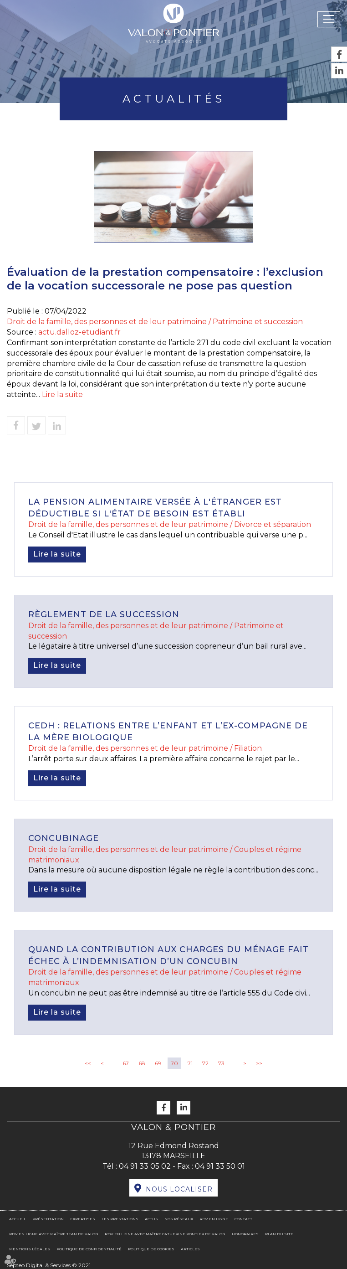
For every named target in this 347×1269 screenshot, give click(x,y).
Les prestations (120, 1219)
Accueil (17, 1219)
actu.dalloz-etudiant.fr (79, 332)
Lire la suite (62, 394)
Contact (243, 1219)
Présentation (48, 1219)
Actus (151, 1219)
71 (190, 1063)
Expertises (82, 1219)
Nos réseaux (178, 1219)
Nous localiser (179, 1189)
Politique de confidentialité (89, 1249)
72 (205, 1063)
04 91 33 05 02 (145, 1166)
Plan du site (279, 1234)
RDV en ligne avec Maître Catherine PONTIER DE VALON (165, 1234)
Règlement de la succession (103, 614)
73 (221, 1063)
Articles (190, 1249)
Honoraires (245, 1234)
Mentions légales (29, 1249)
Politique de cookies (151, 1249)
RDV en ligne (213, 1219)
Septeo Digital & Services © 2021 (49, 1265)
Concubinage (63, 838)
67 (125, 1063)
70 (174, 1063)
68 (141, 1063)
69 (158, 1063)
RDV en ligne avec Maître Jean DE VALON (53, 1234)
